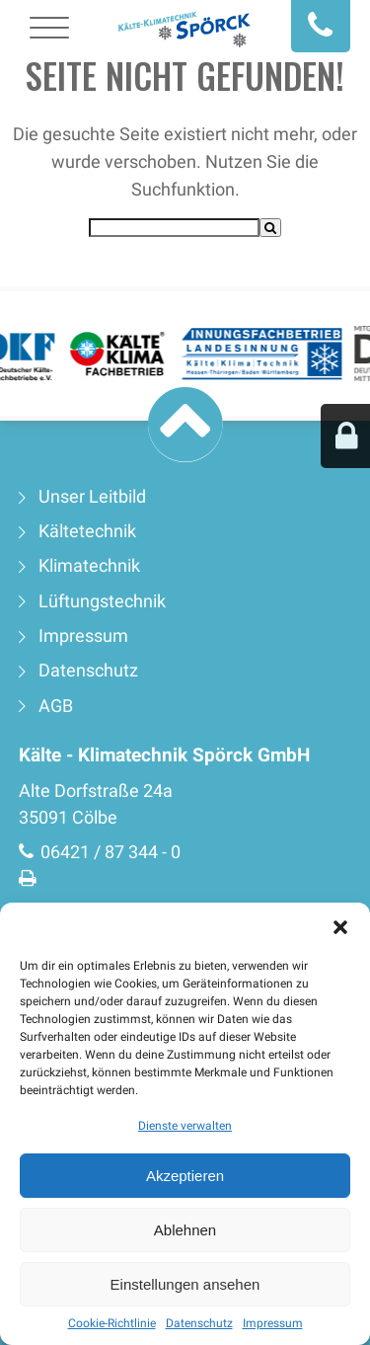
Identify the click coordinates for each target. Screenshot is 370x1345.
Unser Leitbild (92, 497)
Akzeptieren (185, 1175)
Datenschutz (199, 1323)
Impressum (273, 1323)
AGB (55, 706)
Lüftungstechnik (102, 601)
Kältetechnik (87, 531)
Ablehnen (185, 1230)
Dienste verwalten (185, 1126)
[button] (340, 927)
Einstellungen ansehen (185, 1284)
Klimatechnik (89, 566)
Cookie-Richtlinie (112, 1323)
